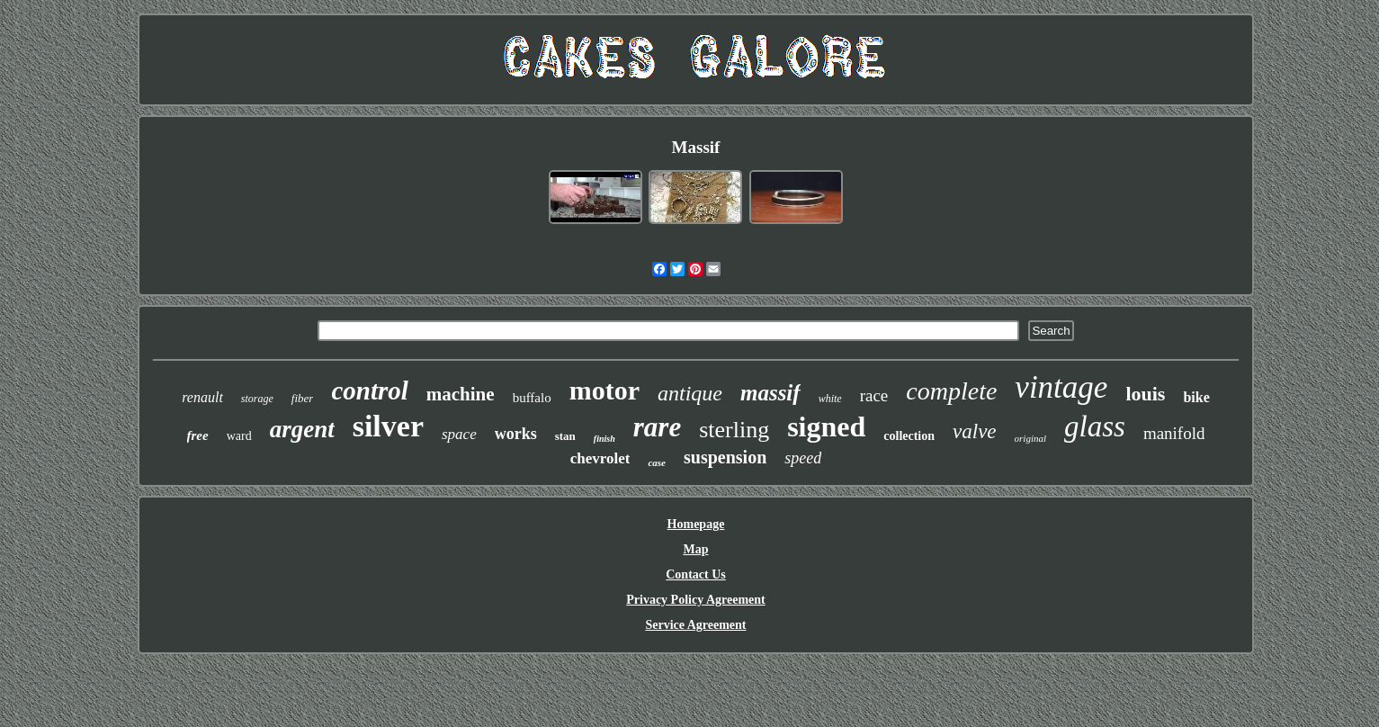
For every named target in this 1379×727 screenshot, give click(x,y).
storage (257, 398)
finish (604, 439)
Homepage (696, 524)
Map (695, 549)
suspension (725, 457)
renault (202, 397)
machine (460, 394)
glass (1094, 426)
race (874, 395)
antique (690, 393)
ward (239, 436)
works (516, 434)
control (369, 390)
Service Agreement (695, 625)
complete (951, 391)
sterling (734, 430)
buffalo (532, 397)
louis (1145, 393)
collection (909, 436)
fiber (302, 398)
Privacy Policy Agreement (695, 599)
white (830, 398)
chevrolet (600, 458)
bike (1196, 397)
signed (826, 426)
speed (802, 458)
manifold (1174, 433)
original (1030, 438)
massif (770, 393)
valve (975, 431)
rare (657, 427)
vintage (1061, 387)
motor (604, 390)
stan (565, 436)
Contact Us (696, 574)
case (657, 462)
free (198, 435)
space (459, 434)
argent (302, 429)
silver (388, 426)
